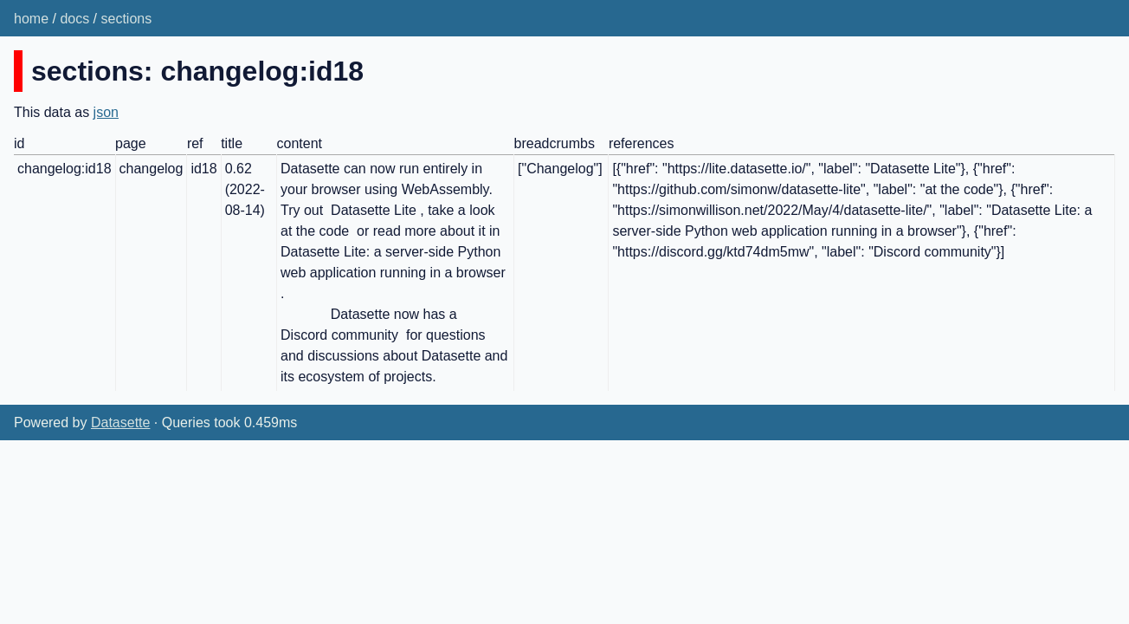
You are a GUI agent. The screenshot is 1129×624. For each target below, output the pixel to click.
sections (126, 18)
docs (74, 18)
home (31, 18)
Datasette (120, 422)
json (106, 112)
